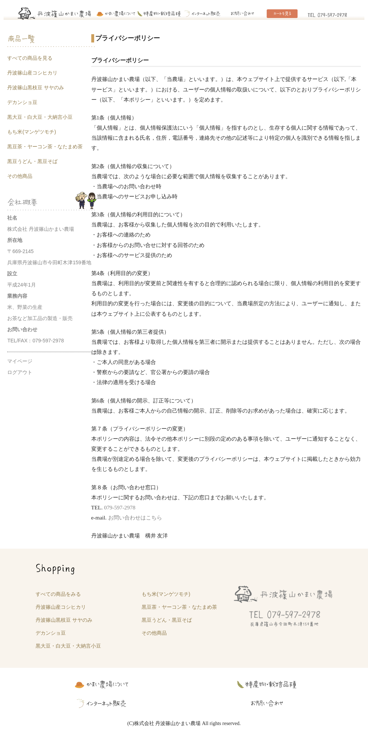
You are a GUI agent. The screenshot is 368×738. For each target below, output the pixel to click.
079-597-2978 (119, 507)
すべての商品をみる (58, 594)
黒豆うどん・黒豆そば (32, 161)
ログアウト (19, 372)
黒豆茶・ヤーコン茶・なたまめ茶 (45, 146)
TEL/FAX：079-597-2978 (35, 340)
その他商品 (19, 176)
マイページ (19, 361)
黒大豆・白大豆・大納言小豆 (40, 117)
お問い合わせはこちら (135, 517)
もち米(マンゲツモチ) (31, 132)
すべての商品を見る (29, 58)
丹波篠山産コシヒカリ (32, 73)
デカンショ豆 (22, 102)
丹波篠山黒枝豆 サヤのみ (35, 87)
